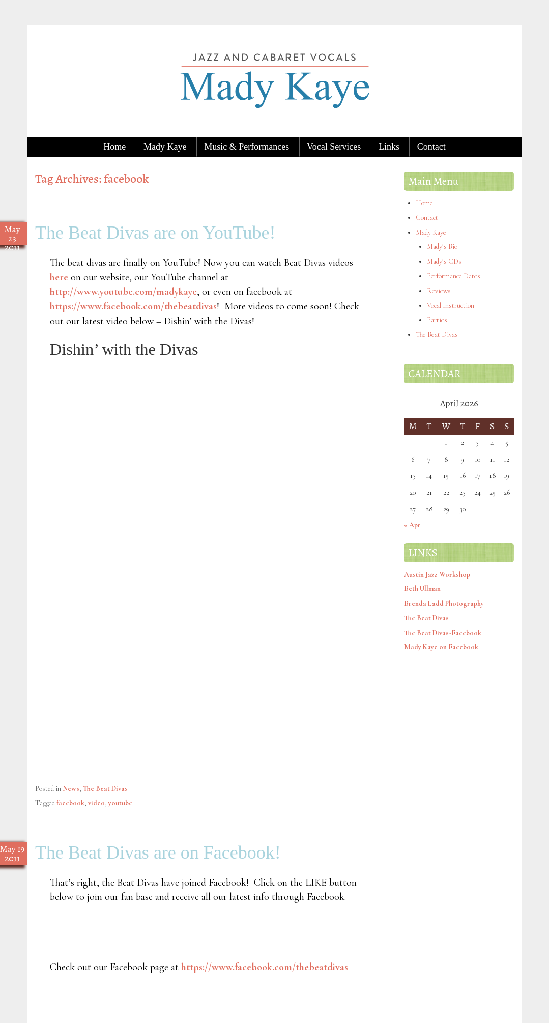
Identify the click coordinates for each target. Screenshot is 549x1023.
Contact (431, 146)
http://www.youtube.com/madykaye (123, 292)
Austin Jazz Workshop (437, 574)
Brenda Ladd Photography (444, 603)
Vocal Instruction (450, 305)
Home (114, 146)
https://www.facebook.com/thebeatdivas (133, 306)
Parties (437, 320)
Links (389, 146)
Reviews (439, 291)
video (96, 803)
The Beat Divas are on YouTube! (155, 232)
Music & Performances (246, 146)
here (59, 277)
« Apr (412, 525)
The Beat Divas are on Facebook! (158, 852)
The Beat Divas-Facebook (442, 633)
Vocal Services (334, 146)
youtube (120, 803)
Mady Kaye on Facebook (441, 647)
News (71, 788)
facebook (70, 803)
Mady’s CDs (444, 261)
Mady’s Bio (442, 246)
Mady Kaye (164, 146)
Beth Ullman (422, 588)
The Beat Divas (105, 788)
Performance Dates (453, 276)
